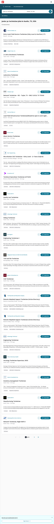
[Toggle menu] (51, 2)
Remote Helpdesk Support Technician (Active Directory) (21, 299)
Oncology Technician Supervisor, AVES (15, 360)
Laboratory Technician (10, 75)
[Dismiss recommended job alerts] (52, 517)
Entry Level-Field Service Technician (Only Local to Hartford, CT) (24, 34)
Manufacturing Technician (11, 401)
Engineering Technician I (11, 238)
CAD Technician (8, 279)
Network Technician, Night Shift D (14, 422)
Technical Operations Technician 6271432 (17, 177)
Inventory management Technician (14, 381)
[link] (15, 437)
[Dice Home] (3, 2)
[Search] (50, 11)
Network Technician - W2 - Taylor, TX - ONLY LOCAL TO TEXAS (23, 95)
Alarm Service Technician (11, 136)
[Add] (38, 30)
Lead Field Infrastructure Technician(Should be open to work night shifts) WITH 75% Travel (25, 116)
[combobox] (12, 11)
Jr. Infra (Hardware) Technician (13, 55)
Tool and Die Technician (11, 258)
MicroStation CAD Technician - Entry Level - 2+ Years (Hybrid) (23, 157)
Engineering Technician (10, 340)
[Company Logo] (5, 30)
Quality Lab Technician (10, 197)
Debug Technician (9, 218)
